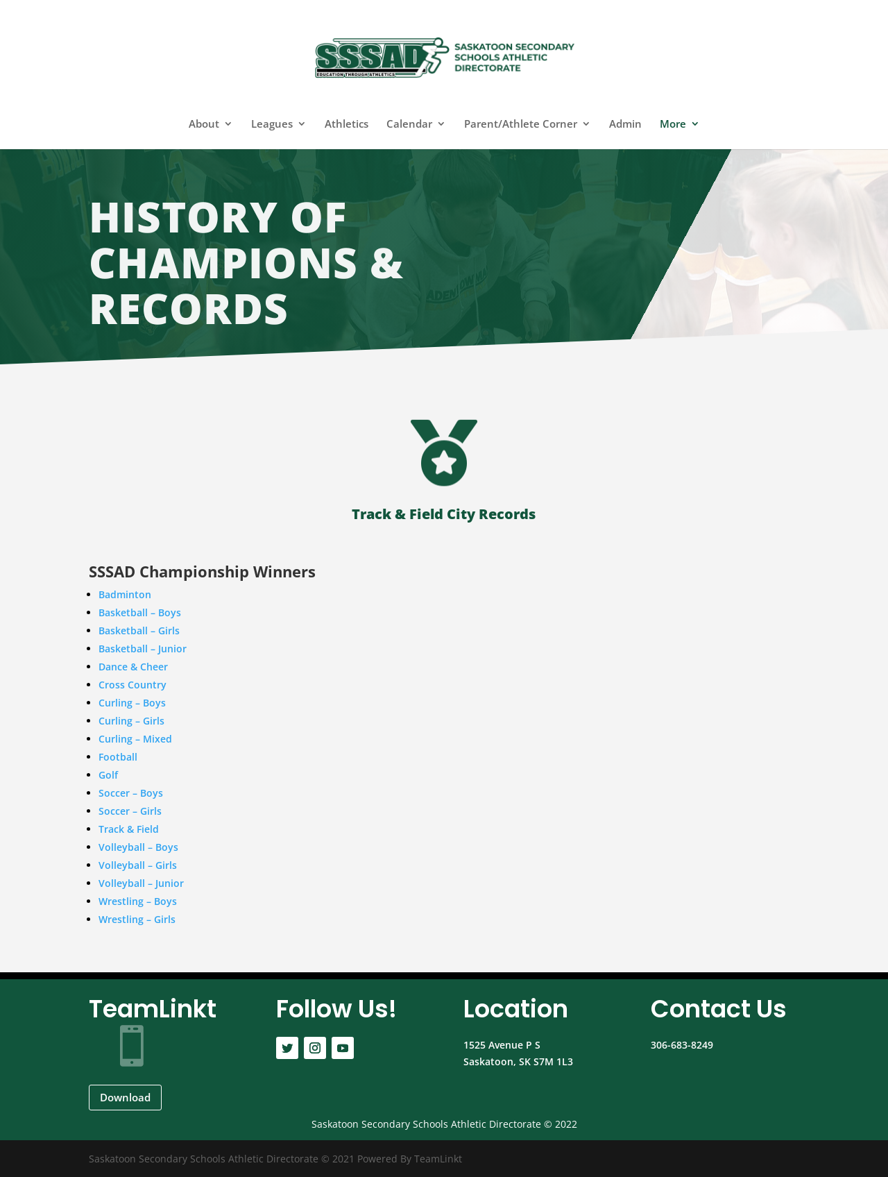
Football (118, 756)
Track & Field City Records (444, 514)
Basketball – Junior (143, 648)
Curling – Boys (132, 702)
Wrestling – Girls (137, 919)
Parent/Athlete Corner (520, 124)
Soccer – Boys (131, 792)
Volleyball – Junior (141, 883)
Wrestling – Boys (138, 901)
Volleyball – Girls (138, 865)
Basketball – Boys (140, 612)
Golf (108, 774)
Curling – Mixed (135, 738)
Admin (625, 124)
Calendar (409, 124)
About (204, 124)
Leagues (272, 124)
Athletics (346, 124)
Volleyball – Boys (138, 847)
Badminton (125, 594)
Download (125, 1097)
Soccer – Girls (130, 811)
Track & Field (129, 829)
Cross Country (132, 684)
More (673, 124)
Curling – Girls (131, 720)
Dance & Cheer (133, 666)
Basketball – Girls (139, 630)
